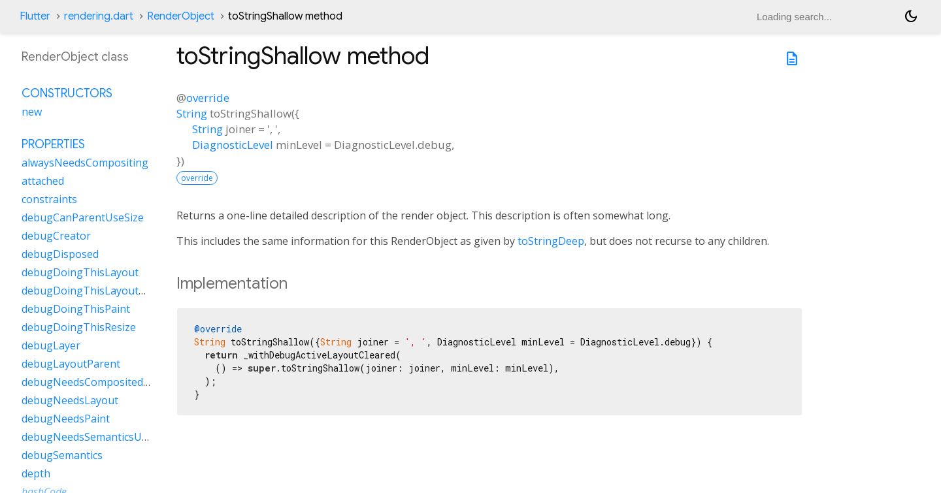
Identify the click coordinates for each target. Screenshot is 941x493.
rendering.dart (98, 16)
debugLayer (51, 345)
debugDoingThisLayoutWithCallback (112, 290)
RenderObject (180, 16)
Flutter (35, 16)
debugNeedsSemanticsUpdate (96, 437)
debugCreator (56, 236)
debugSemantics (62, 455)
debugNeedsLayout (70, 400)
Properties (53, 144)
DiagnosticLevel (232, 144)
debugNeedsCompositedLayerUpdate (114, 382)
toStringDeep (551, 241)
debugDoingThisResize (79, 327)
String (191, 113)
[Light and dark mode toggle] (910, 16)
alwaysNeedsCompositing (85, 162)
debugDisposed (60, 254)
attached (43, 181)
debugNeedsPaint (66, 418)
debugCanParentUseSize (83, 217)
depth (36, 473)
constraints (49, 199)
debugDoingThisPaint (76, 309)
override (207, 97)
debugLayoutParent (71, 364)
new (32, 111)
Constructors (67, 93)
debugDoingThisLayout (80, 272)
